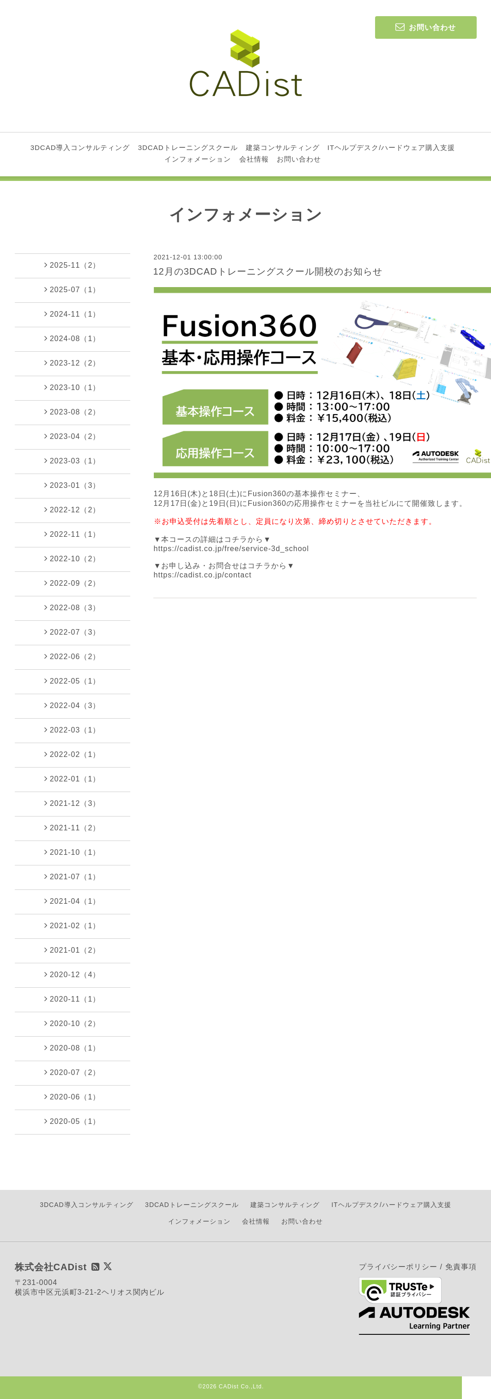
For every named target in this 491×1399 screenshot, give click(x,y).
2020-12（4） (72, 974)
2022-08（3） (72, 607)
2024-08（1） (72, 338)
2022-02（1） (72, 754)
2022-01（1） (72, 779)
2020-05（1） (72, 1121)
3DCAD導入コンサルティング (80, 147)
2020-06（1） (72, 1097)
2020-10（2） (72, 1023)
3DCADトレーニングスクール (188, 147)
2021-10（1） (72, 852)
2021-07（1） (72, 876)
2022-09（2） (72, 583)
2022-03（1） (72, 730)
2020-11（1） (72, 999)
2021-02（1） (72, 925)
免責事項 (461, 1267)
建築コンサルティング (283, 147)
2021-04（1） (72, 901)
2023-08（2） (72, 412)
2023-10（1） (72, 387)
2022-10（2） (72, 558)
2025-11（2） (72, 265)
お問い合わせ (299, 159)
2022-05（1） (72, 681)
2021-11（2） (72, 827)
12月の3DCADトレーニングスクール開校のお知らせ (267, 271)
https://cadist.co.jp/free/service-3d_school (231, 548)
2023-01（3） (72, 485)
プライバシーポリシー (398, 1267)
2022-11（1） (72, 534)
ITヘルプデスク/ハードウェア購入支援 (391, 147)
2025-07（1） (72, 289)
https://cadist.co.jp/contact (203, 575)
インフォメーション (197, 159)
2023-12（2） (72, 363)
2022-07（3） (72, 632)
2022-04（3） (72, 705)
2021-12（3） (72, 803)
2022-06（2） (72, 656)
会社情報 (254, 159)
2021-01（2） (72, 950)
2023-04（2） (72, 436)
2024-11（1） (72, 314)
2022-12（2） (72, 509)
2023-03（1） (72, 460)
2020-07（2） (72, 1072)
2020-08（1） (72, 1048)
